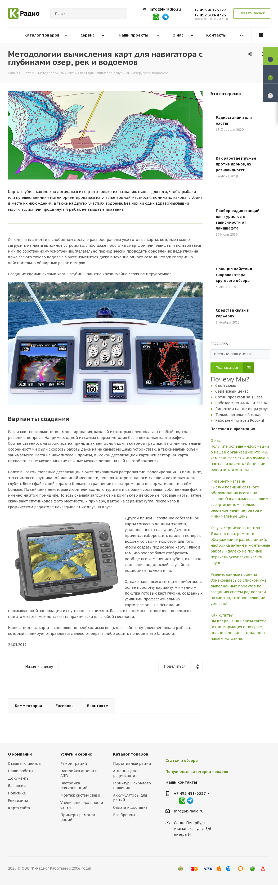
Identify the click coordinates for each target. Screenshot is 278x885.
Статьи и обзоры (181, 760)
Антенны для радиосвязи (125, 773)
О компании (20, 754)
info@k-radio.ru (165, 9)
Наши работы (20, 771)
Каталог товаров (130, 754)
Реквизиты (18, 800)
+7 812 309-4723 (210, 15)
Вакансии (17, 785)
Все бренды (124, 814)
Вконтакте (97, 705)
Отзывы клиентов (24, 763)
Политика (17, 793)
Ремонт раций (73, 763)
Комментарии (28, 705)
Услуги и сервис (76, 754)
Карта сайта (19, 808)
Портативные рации (132, 763)
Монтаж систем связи (80, 795)
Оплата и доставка (130, 807)
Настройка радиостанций (73, 785)
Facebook (65, 705)
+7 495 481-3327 (210, 9)
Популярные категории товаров (196, 771)
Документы (18, 778)
